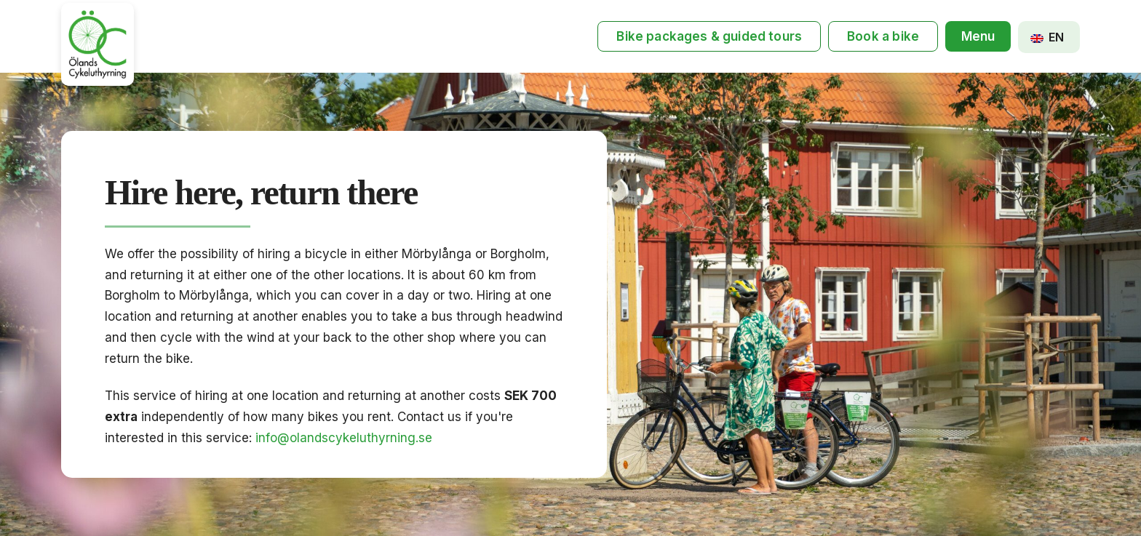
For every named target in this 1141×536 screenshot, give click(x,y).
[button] (978, 36)
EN (1047, 37)
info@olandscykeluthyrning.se (343, 438)
